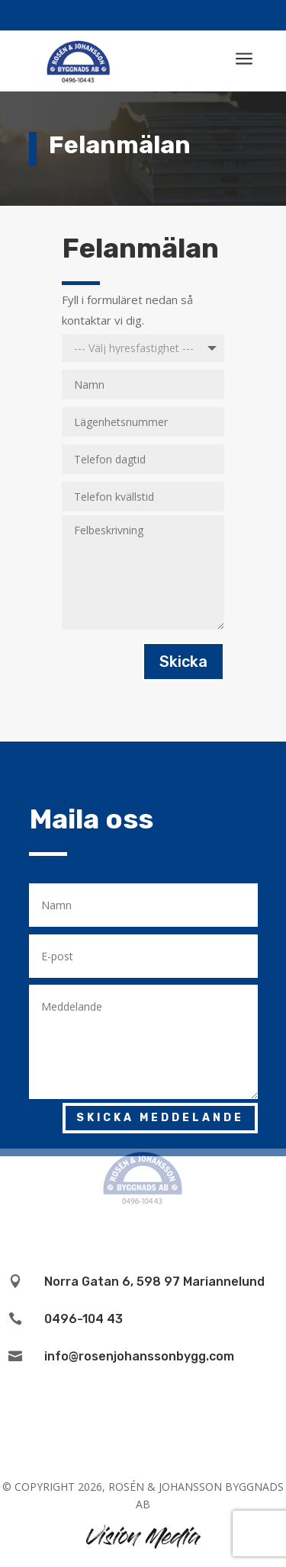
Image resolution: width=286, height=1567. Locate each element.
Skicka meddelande (160, 1117)
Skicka (183, 661)
